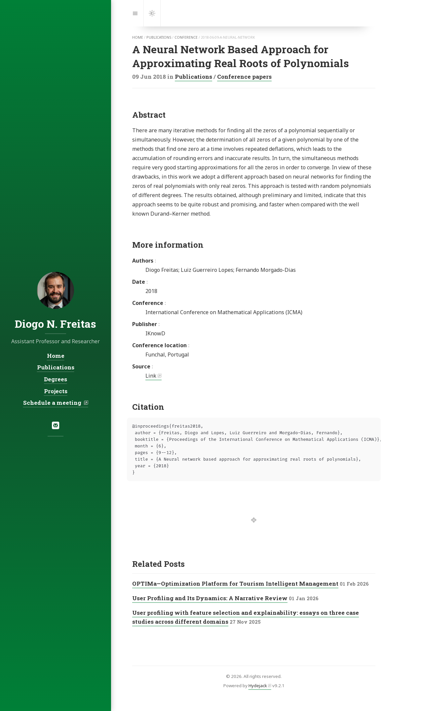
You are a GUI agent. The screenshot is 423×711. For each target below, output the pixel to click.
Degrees (55, 379)
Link (150, 375)
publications (158, 37)
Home (55, 355)
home (137, 37)
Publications (193, 76)
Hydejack (258, 686)
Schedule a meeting (53, 402)
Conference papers (244, 76)
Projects (55, 391)
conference (186, 37)
